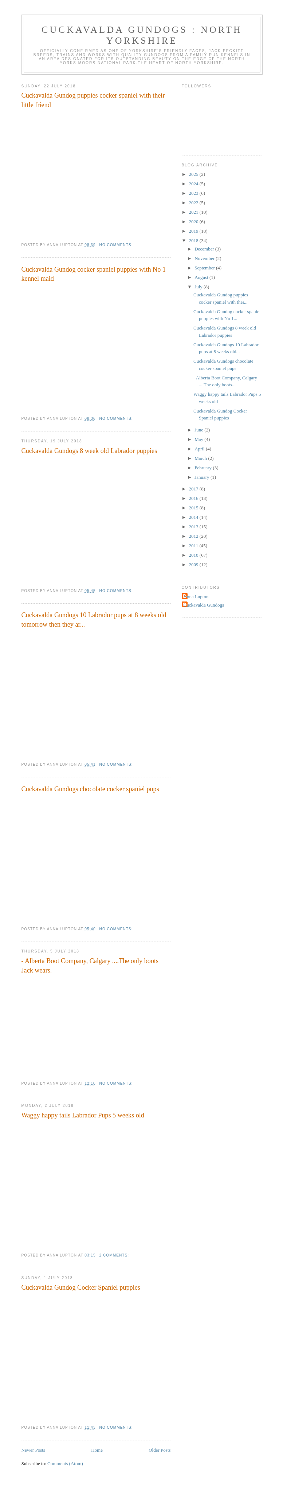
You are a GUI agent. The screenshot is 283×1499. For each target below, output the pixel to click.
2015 (194, 507)
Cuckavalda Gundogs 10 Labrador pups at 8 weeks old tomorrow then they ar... (93, 619)
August (201, 277)
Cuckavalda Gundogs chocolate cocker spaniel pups (90, 789)
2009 (194, 564)
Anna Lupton (196, 596)
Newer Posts (33, 1450)
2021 (194, 212)
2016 (194, 498)
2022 (194, 202)
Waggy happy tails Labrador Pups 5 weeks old (82, 1115)
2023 (194, 193)
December (204, 249)
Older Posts (159, 1450)
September (205, 268)
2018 (194, 240)
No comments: (116, 245)
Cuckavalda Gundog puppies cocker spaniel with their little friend (93, 100)
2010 (194, 555)
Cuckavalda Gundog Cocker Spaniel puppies (80, 1287)
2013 (194, 526)
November (205, 258)
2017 (194, 489)
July (199, 286)
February (203, 467)
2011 (194, 545)
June (199, 430)
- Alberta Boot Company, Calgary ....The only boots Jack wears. (90, 965)
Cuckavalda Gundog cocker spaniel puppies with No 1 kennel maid (93, 274)
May (199, 439)
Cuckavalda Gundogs (204, 605)
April (200, 448)
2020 (194, 221)
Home (97, 1450)
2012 (194, 536)
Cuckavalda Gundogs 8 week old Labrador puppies (89, 450)
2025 (194, 174)
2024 (194, 183)
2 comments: (114, 1255)
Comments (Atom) (65, 1463)
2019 (194, 231)
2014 (194, 517)
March (201, 458)
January (202, 477)
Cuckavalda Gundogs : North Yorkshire (142, 35)
